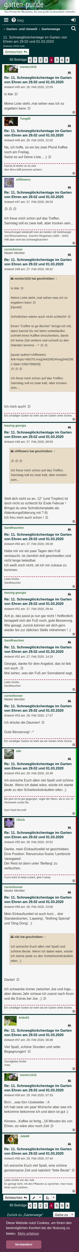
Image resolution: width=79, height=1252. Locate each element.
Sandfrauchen (14, 527)
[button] (30, 60)
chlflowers (23, 179)
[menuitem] (17, 20)
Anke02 (24, 1017)
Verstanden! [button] (23, 1244)
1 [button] (35, 60)
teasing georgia (15, 425)
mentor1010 (28, 67)
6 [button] (62, 60)
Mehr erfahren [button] (28, 1233)
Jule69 (24, 1136)
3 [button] (46, 60)
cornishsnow (13, 249)
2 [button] (41, 60)
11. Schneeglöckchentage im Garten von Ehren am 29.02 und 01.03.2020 (35, 39)
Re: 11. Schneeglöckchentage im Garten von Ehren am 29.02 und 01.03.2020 (38, 80)
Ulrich (20, 819)
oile (18, 751)
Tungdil (25, 118)
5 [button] (57, 60)
